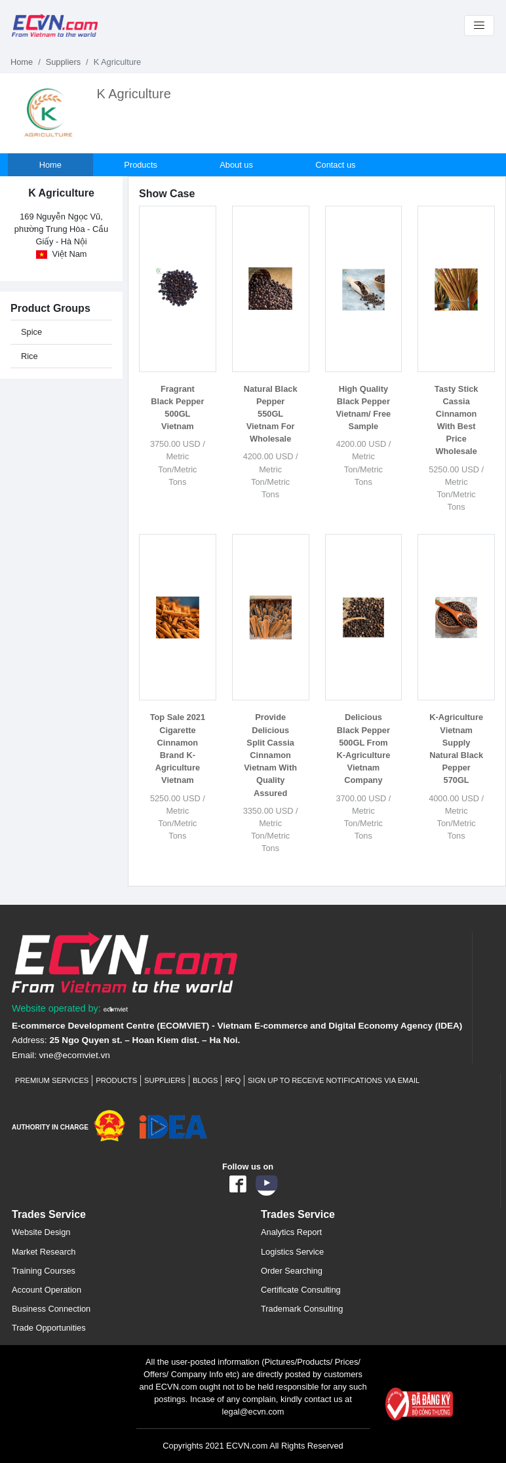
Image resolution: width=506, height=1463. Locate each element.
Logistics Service (292, 1252)
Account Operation (46, 1290)
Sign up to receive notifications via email (333, 1080)
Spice (31, 332)
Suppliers (63, 62)
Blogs (205, 1080)
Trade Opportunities (49, 1328)
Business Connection (51, 1309)
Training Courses (43, 1271)
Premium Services (51, 1080)
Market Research (43, 1252)
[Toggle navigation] (479, 25)
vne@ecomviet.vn (74, 1055)
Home (21, 62)
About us (237, 165)
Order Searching (291, 1271)
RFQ (233, 1080)
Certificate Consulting (301, 1290)
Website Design (41, 1232)
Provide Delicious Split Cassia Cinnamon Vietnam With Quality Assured (270, 754)
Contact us (337, 165)
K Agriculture (133, 93)
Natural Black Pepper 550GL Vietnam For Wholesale (271, 414)
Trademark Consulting (302, 1309)
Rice (29, 356)
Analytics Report (291, 1232)
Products (141, 165)
